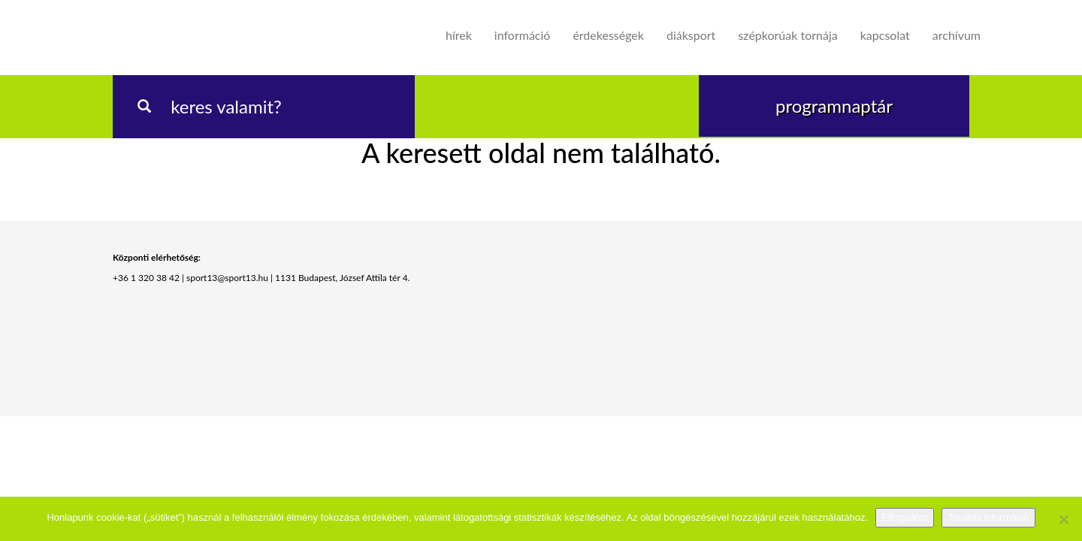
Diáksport (690, 35)
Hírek (459, 35)
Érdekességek (608, 35)
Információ (522, 35)
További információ (988, 517)
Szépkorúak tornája (787, 35)
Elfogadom (904, 517)
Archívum (956, 35)
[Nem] (1063, 519)
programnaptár (834, 105)
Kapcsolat (885, 35)
